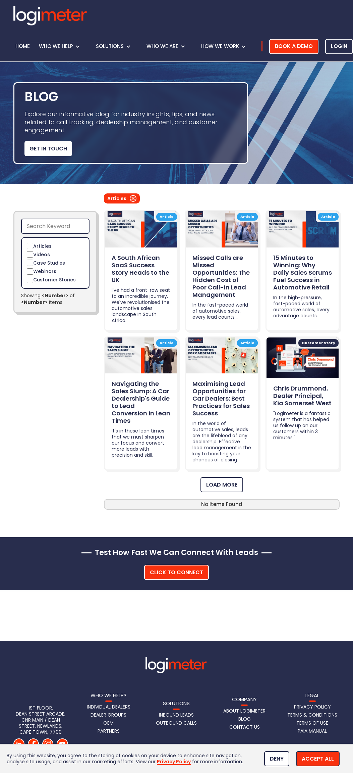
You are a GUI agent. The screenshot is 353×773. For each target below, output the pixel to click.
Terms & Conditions (312, 715)
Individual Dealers (108, 707)
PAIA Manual (312, 731)
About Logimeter (244, 711)
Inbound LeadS (176, 715)
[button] (63, 46)
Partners (109, 731)
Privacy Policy (312, 707)
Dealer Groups (108, 715)
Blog (244, 719)
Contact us (244, 727)
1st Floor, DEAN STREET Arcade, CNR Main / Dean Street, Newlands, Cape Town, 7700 (41, 720)
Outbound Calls (176, 723)
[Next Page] (221, 484)
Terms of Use (312, 723)
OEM (108, 723)
